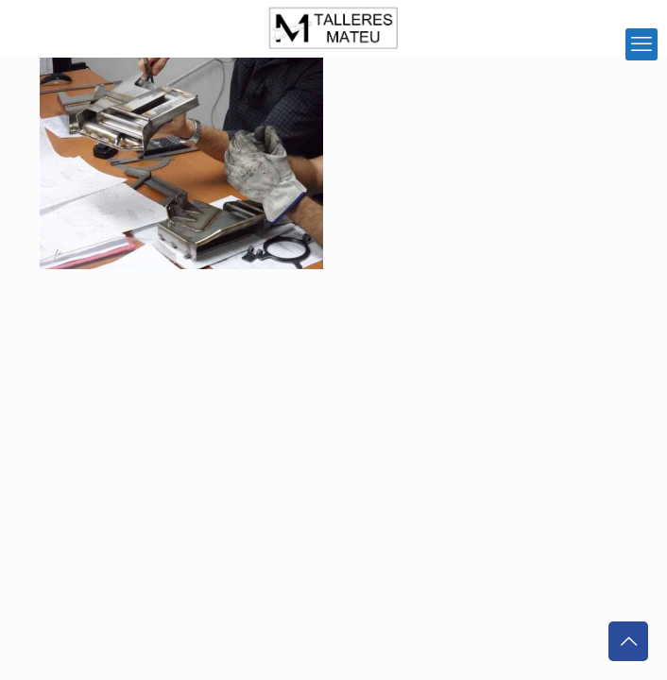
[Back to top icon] (628, 641)
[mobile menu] (641, 44)
